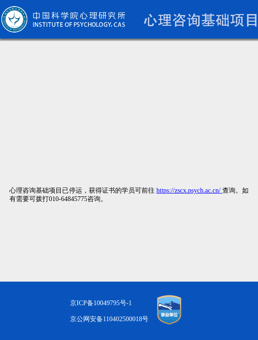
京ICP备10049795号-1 (101, 303)
